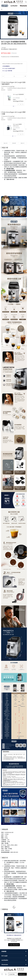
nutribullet (4, 960)
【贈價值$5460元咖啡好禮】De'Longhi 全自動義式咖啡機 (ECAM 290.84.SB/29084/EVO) (14, 939)
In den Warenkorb (13, 974)
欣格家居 (3, 951)
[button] (26, 99)
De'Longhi (4, 956)
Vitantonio (4, 964)
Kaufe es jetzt (22, 974)
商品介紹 (5, 143)
